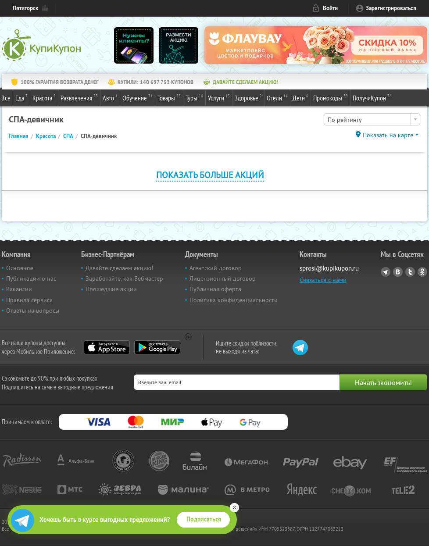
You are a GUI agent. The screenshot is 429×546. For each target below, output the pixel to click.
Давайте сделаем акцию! (119, 268)
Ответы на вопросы (32, 310)
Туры (194, 97)
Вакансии (19, 289)
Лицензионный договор (222, 278)
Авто (110, 97)
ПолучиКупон (372, 97)
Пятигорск (25, 8)
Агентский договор (215, 268)
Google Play (157, 347)
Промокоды (330, 97)
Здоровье (248, 97)
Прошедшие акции (111, 289)
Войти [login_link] (330, 8)
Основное (19, 268)
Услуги (219, 97)
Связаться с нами (323, 280)
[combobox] (372, 119)
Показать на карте (388, 135)
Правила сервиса (29, 300)
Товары (169, 97)
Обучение (137, 97)
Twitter (410, 272)
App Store (107, 347)
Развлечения (79, 97)
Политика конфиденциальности (233, 300)
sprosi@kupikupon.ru (329, 268)
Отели (277, 97)
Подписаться (203, 519)
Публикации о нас (31, 278)
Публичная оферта (215, 289)
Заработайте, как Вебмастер (124, 278)
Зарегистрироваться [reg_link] (391, 8)
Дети (300, 97)
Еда (21, 97)
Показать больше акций (210, 174)
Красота (44, 97)
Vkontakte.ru (398, 272)
